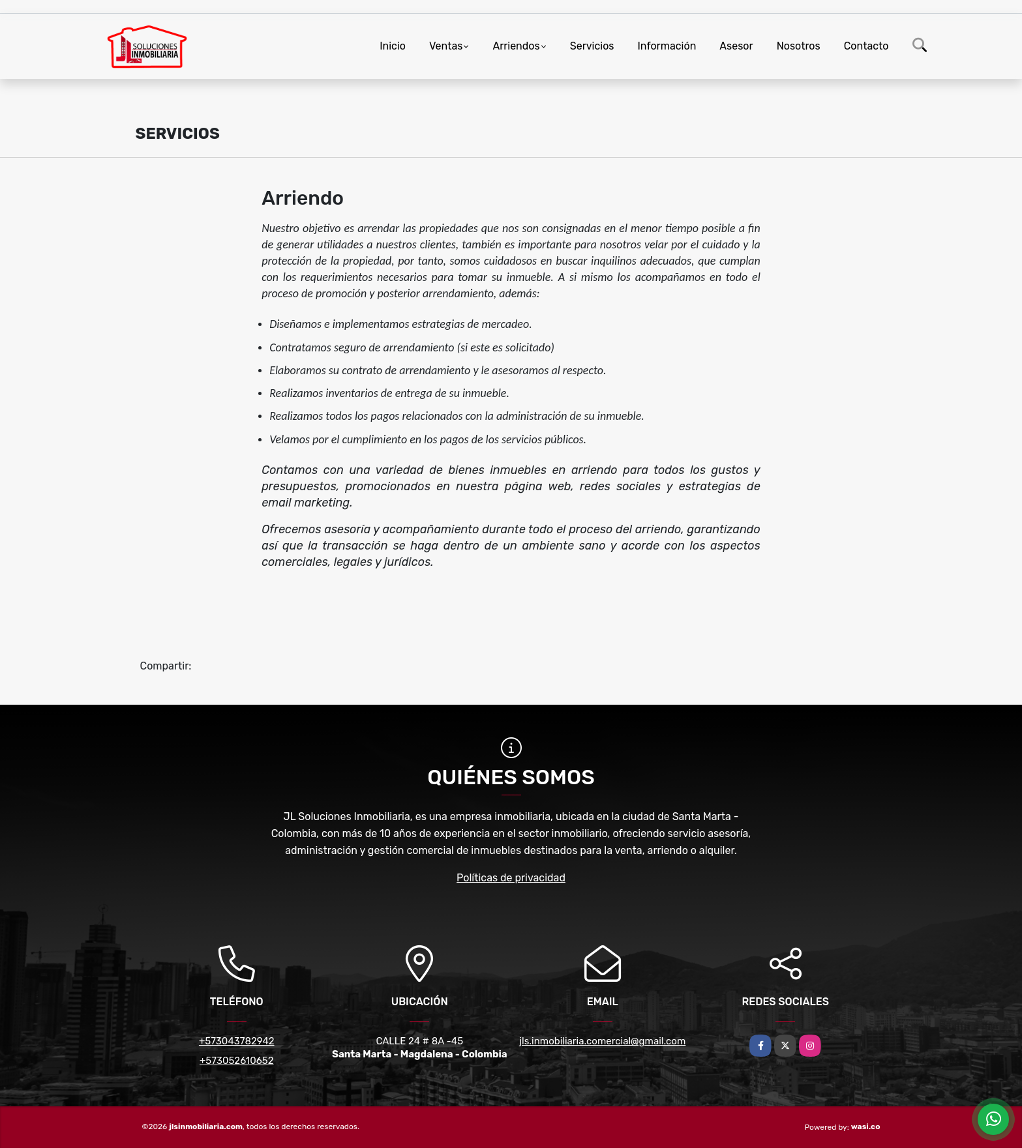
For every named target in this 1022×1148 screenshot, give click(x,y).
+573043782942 (237, 1041)
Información (667, 46)
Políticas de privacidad (511, 878)
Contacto (866, 46)
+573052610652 (237, 1061)
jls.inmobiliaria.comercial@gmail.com (602, 1041)
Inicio (393, 46)
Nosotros (798, 46)
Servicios (592, 46)
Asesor (736, 46)
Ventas (445, 46)
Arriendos (515, 46)
